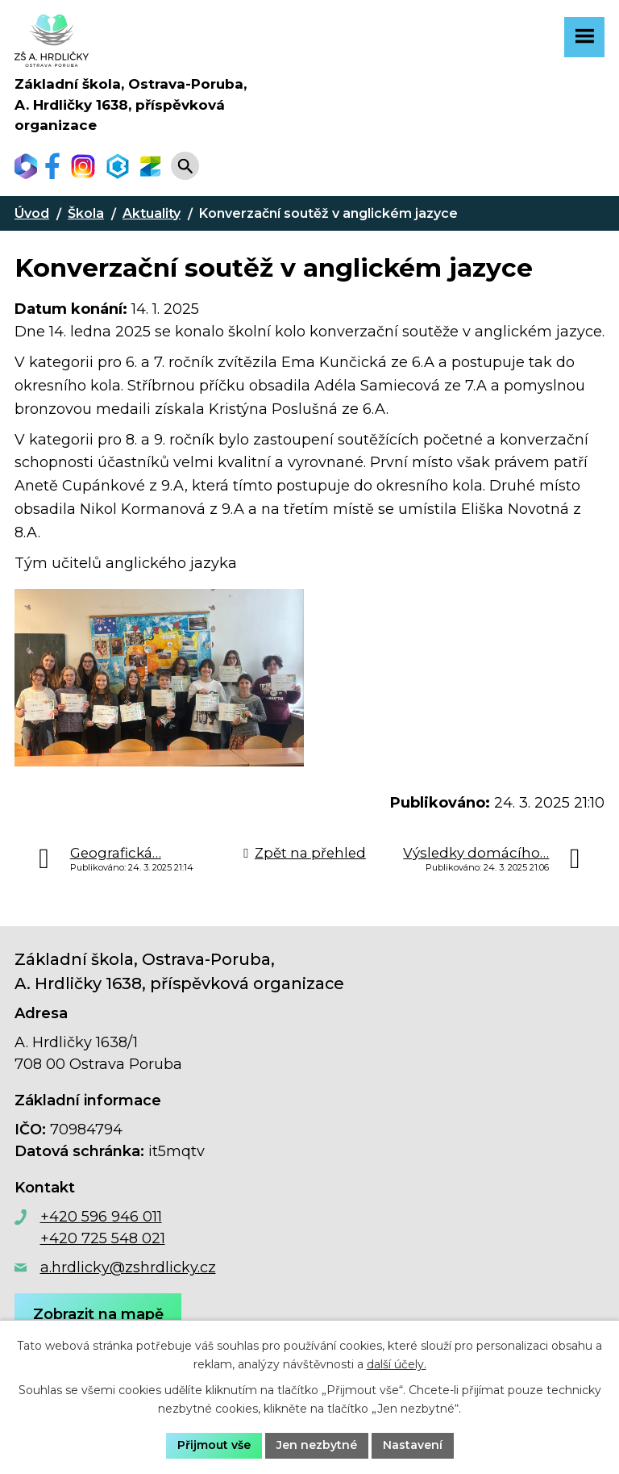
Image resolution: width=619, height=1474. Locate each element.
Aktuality (152, 213)
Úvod (32, 213)
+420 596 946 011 (101, 1217)
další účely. (396, 1364)
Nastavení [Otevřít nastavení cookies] (412, 1445)
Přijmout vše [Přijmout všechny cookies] (214, 1445)
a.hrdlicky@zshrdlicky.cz (128, 1267)
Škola (86, 213)
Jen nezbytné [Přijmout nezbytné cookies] (316, 1445)
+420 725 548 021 (102, 1238)
